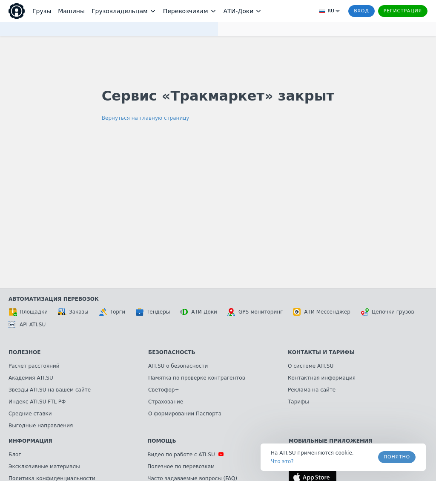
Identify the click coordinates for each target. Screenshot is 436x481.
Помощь (161, 441)
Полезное (24, 352)
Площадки (28, 312)
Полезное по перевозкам (181, 466)
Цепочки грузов (387, 312)
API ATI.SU (27, 324)
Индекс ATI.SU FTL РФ (37, 402)
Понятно (397, 457)
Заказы (73, 312)
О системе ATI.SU (310, 366)
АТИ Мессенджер (321, 312)
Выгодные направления (41, 426)
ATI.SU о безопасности (178, 366)
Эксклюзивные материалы (44, 466)
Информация (30, 441)
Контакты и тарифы (321, 352)
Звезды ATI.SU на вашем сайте (50, 390)
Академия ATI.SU (31, 378)
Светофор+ (163, 390)
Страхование (165, 402)
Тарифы (298, 402)
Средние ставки (30, 414)
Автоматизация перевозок (54, 299)
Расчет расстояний (34, 366)
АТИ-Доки (198, 312)
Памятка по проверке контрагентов (196, 378)
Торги (112, 312)
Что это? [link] (282, 461)
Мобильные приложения (331, 441)
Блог (15, 455)
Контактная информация (322, 378)
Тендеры (152, 312)
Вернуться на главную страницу (145, 118)
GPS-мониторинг (255, 312)
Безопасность (171, 352)
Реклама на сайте (312, 390)
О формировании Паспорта (184, 414)
